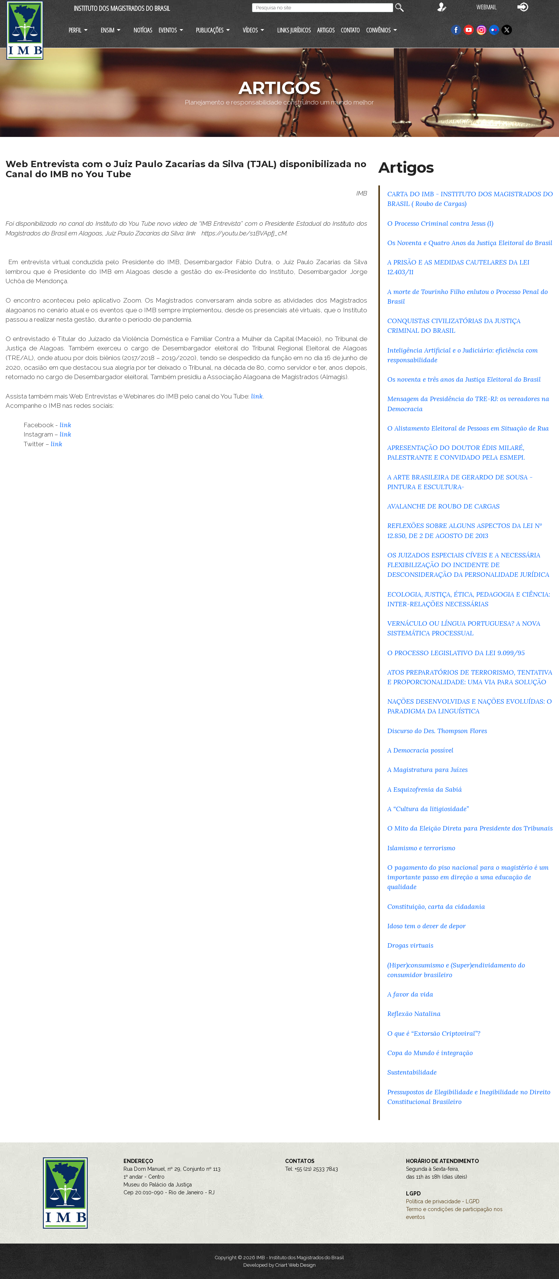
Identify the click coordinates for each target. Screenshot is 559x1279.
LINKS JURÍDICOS (294, 30)
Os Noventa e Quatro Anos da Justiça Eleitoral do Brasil (469, 242)
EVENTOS (168, 30)
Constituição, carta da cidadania (436, 906)
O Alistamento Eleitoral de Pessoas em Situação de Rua (468, 428)
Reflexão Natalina (414, 1013)
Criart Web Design (295, 1265)
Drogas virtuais (410, 945)
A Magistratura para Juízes (427, 769)
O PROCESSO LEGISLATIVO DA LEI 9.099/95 (456, 652)
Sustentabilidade (412, 1072)
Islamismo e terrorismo (421, 848)
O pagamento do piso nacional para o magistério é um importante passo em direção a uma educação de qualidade (468, 877)
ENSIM (107, 30)
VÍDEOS (250, 30)
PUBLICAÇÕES (210, 30)
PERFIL (75, 30)
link (256, 396)
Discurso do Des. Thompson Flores (437, 730)
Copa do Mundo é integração (430, 1052)
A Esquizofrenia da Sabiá (424, 789)
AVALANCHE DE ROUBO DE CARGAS (443, 506)
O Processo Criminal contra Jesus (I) (440, 223)
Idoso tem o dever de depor (426, 926)
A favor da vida (410, 994)
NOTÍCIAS (143, 30)
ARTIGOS (326, 30)
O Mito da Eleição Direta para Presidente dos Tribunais (470, 828)
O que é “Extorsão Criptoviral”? (433, 1033)
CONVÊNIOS (378, 30)
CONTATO (350, 30)
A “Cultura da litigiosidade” (428, 808)
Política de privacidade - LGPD (443, 1201)
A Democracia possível (420, 750)
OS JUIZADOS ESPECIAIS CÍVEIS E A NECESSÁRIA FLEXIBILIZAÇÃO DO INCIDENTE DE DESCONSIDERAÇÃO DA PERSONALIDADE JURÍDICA (468, 565)
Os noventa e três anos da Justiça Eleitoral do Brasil (464, 379)
